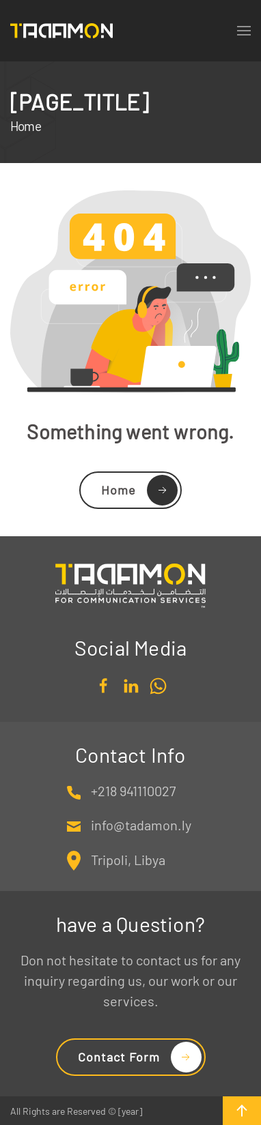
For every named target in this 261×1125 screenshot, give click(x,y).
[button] (242, 1110)
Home (118, 489)
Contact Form (119, 1056)
